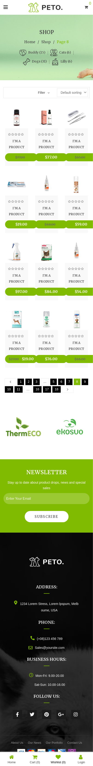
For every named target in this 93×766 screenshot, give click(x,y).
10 (9, 389)
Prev (10, 381)
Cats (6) (65, 52)
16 (37, 389)
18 (56, 389)
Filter (41, 92)
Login (81, 759)
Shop (46, 42)
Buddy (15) (36, 52)
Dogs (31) (39, 61)
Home (29, 42)
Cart (35, 759)
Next (67, 389)
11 (19, 389)
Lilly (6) (66, 61)
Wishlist (58, 759)
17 (47, 389)
